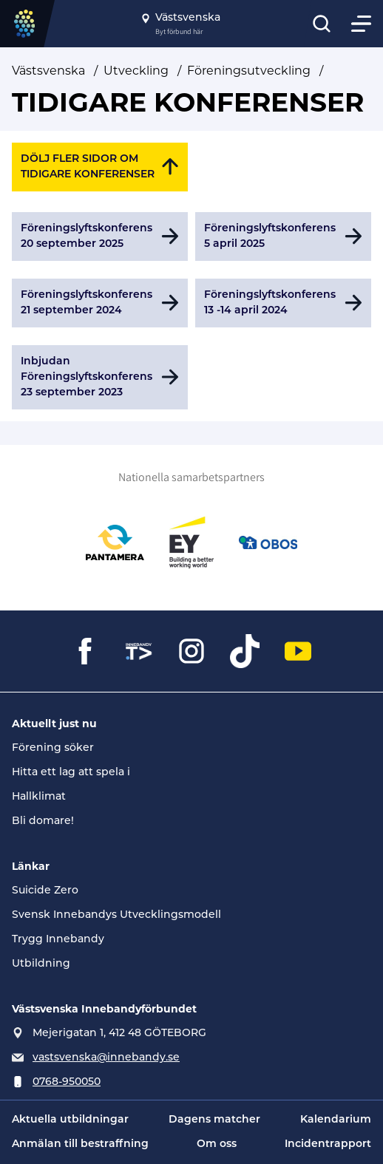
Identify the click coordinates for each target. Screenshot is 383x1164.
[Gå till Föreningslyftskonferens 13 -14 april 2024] (283, 303)
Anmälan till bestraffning (80, 1144)
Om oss (217, 1144)
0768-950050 (67, 1082)
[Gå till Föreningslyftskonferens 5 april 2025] (283, 236)
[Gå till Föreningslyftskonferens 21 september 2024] (100, 303)
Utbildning (41, 964)
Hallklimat (39, 797)
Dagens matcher (214, 1120)
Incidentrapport (328, 1144)
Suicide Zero (45, 890)
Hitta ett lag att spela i (71, 772)
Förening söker (53, 748)
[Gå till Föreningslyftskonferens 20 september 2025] (100, 236)
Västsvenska (48, 71)
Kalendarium (335, 1120)
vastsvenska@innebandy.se (106, 1057)
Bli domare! (43, 821)
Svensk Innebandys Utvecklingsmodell (116, 915)
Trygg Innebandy (58, 939)
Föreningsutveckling (249, 71)
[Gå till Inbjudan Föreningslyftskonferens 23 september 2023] (100, 377)
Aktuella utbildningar (70, 1120)
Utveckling (136, 71)
